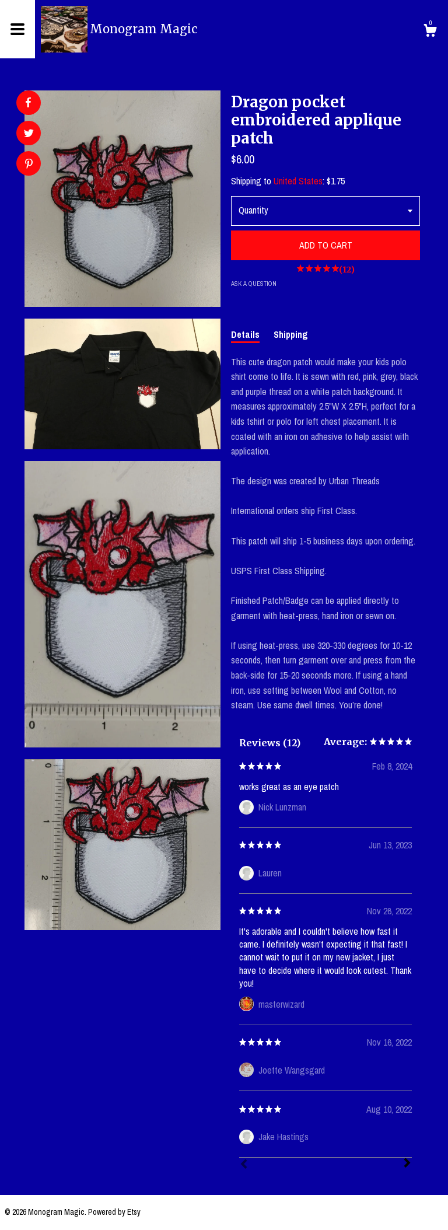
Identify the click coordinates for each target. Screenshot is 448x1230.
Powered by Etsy (114, 1212)
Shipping (291, 334)
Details (245, 334)
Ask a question (253, 283)
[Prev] (244, 1165)
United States (298, 180)
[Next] (407, 1164)
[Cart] (430, 32)
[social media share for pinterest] (29, 165)
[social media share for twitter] (29, 134)
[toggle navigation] (17, 29)
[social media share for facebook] (28, 102)
